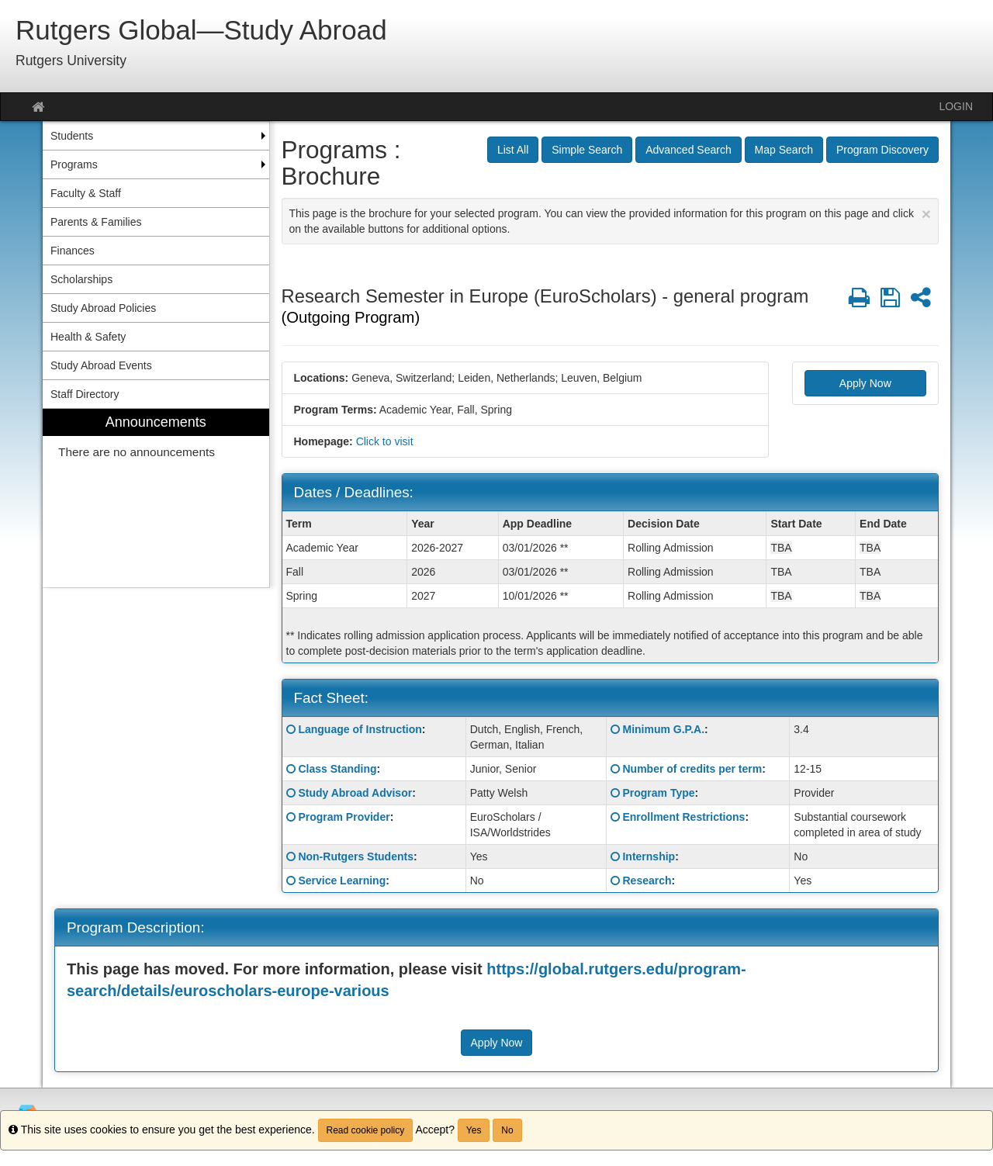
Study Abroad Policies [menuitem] (103, 308)
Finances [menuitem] (72, 250)
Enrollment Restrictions (683, 817)
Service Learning (342, 880)
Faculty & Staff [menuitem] (85, 193)
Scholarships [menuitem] (81, 279)
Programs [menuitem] (74, 164)
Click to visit (384, 441)
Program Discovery (882, 150)
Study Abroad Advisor (355, 793)
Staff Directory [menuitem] (84, 394)
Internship (648, 856)
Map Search (784, 150)
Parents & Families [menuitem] (95, 222)
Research (646, 880)
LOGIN (956, 106)
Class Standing (337, 769)
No (507, 1130)
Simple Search (587, 150)
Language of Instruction (359, 729)
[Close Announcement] (926, 214)
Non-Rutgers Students (355, 856)
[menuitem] (156, 498)
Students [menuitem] (71, 136)
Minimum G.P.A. (663, 729)
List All (512, 150)
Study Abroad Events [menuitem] (101, 365)
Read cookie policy (366, 1130)
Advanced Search (688, 150)
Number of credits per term (692, 769)
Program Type (658, 793)
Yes (474, 1130)
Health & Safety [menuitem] (88, 336)
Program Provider (343, 817)
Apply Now (865, 383)
